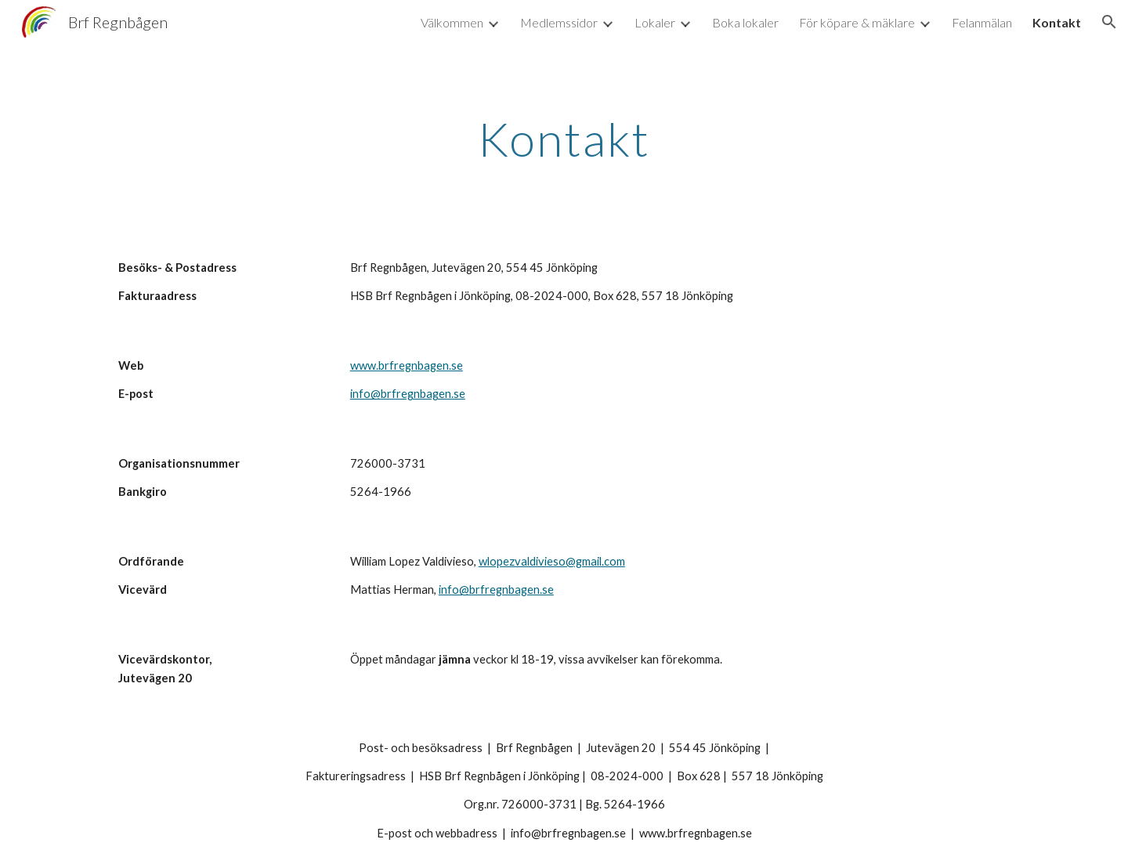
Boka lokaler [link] (745, 22)
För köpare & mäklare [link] (857, 22)
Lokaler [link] (654, 22)
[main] (564, 139)
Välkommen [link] (452, 22)
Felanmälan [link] (982, 22)
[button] (1109, 22)
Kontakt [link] (1056, 22)
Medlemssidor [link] (559, 22)
